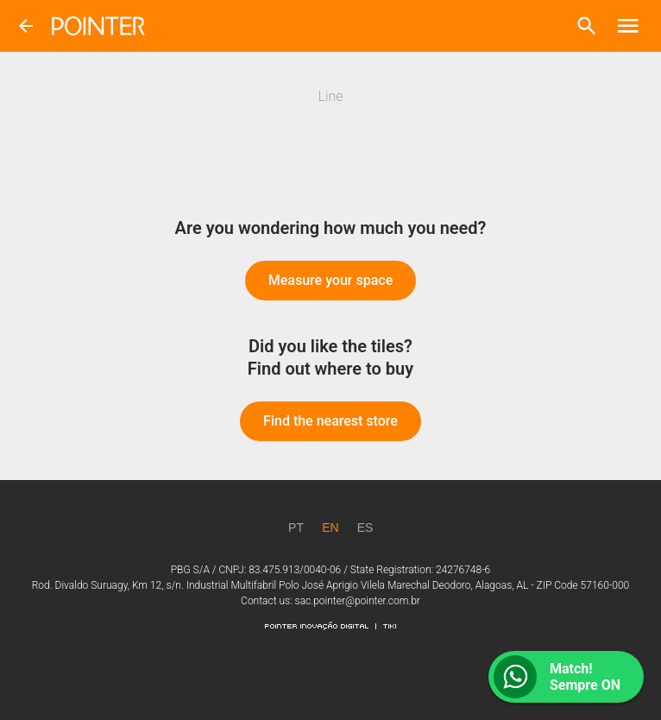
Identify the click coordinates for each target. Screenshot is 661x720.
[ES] (365, 527)
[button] (587, 26)
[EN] (330, 527)
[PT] (296, 527)
